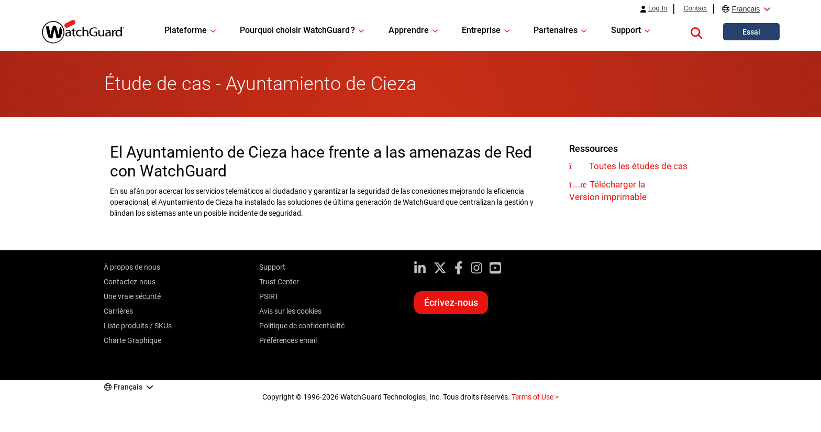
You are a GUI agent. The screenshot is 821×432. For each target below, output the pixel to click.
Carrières (118, 311)
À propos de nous (132, 267)
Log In (657, 8)
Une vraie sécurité (132, 296)
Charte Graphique (132, 340)
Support (272, 267)
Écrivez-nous (451, 302)
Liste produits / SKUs (138, 326)
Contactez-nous (130, 282)
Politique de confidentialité (302, 326)
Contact (695, 8)
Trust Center (279, 282)
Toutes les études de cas (638, 166)
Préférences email (288, 340)
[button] (696, 31)
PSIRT (269, 296)
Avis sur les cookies (290, 311)
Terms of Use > (535, 397)
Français (746, 9)
